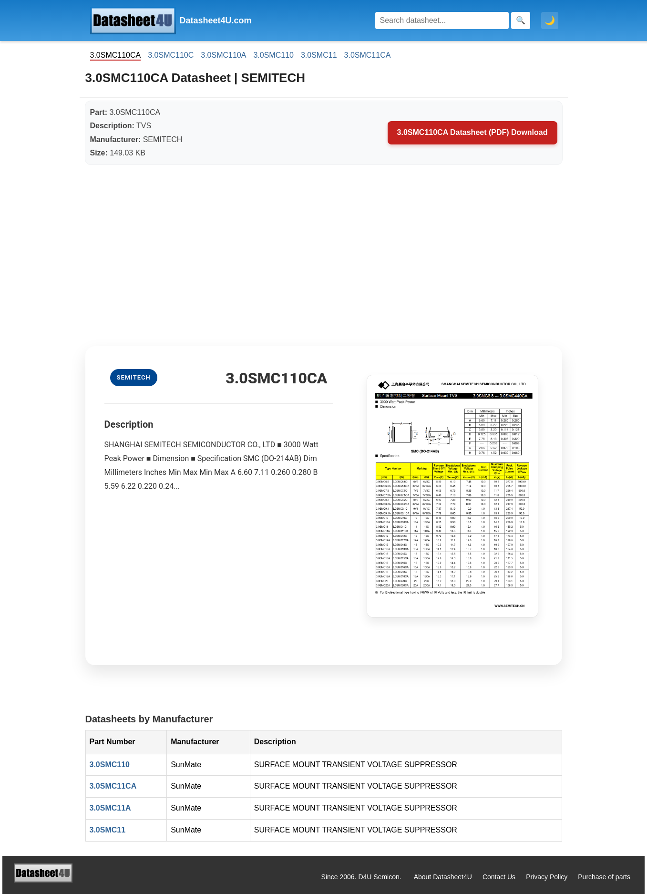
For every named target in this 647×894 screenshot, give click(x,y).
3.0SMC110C (171, 55)
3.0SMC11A (110, 808)
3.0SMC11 (319, 55)
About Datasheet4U (443, 877)
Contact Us (499, 877)
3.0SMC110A (223, 55)
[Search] (442, 20)
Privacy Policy (546, 877)
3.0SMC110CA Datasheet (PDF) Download (472, 132)
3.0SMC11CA (367, 55)
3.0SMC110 (273, 55)
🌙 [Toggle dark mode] (549, 20)
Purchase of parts (604, 877)
